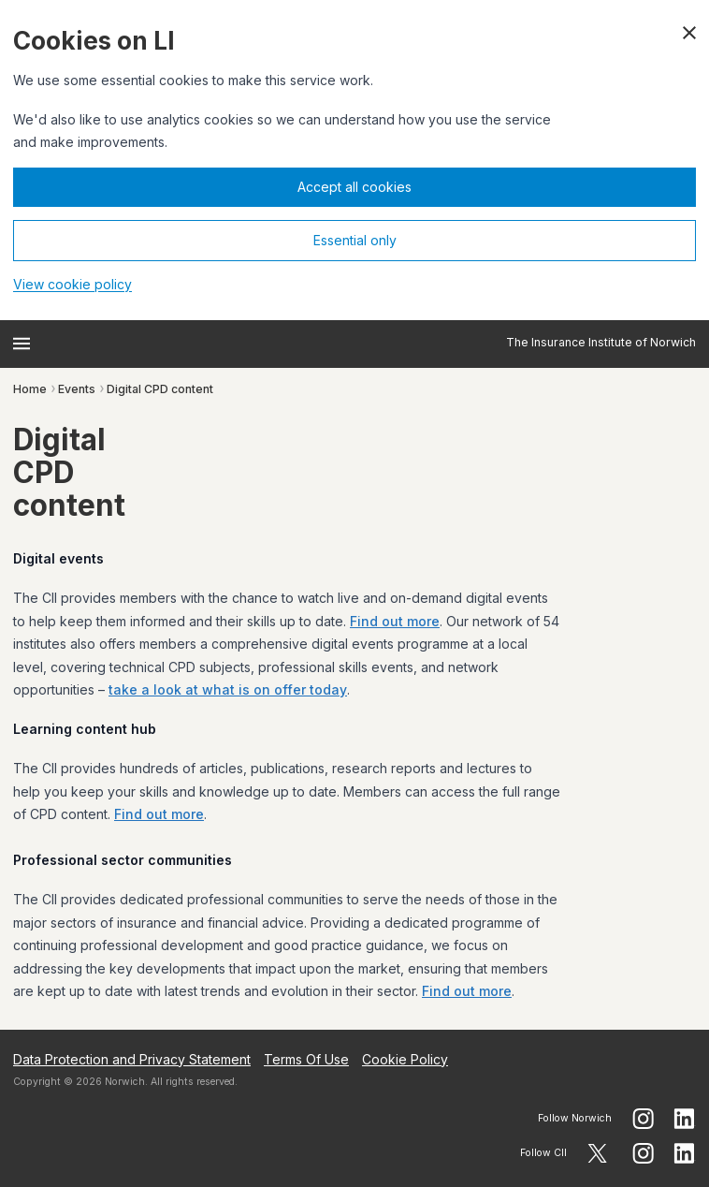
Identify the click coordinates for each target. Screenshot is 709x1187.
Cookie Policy (405, 1059)
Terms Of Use (306, 1059)
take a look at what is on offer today (228, 689)
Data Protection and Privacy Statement (132, 1059)
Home (30, 389)
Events (76, 389)
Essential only (355, 240)
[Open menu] (21, 343)
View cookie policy (72, 284)
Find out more (395, 621)
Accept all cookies (354, 187)
